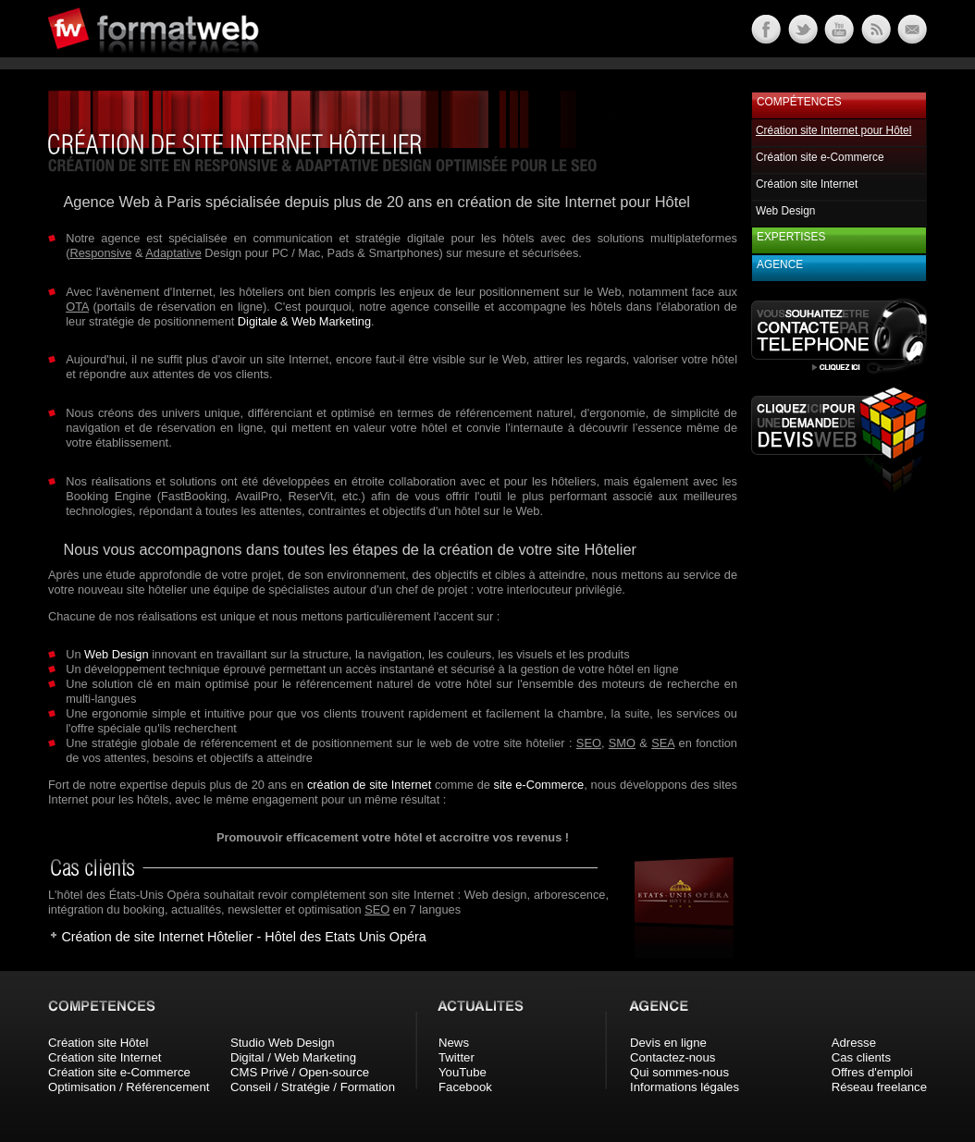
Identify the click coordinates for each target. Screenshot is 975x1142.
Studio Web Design (282, 1043)
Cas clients (862, 1057)
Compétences (799, 101)
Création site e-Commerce (820, 157)
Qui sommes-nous (679, 1072)
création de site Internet (369, 785)
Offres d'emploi (872, 1072)
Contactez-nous (672, 1057)
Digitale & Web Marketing (304, 321)
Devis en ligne (668, 1043)
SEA (662, 743)
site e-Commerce (539, 785)
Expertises (791, 236)
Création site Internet (807, 184)
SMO (622, 743)
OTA (77, 306)
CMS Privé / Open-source (299, 1072)
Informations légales (684, 1087)
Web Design (116, 654)
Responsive (100, 253)
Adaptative (173, 253)
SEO (588, 743)
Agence (780, 264)
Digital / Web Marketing (293, 1057)
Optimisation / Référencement (128, 1087)
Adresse (854, 1043)
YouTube (462, 1072)
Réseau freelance (879, 1087)
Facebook (465, 1087)
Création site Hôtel (98, 1043)
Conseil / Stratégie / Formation (312, 1087)
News (453, 1043)
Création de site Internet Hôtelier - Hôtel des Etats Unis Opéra (243, 936)
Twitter (456, 1057)
